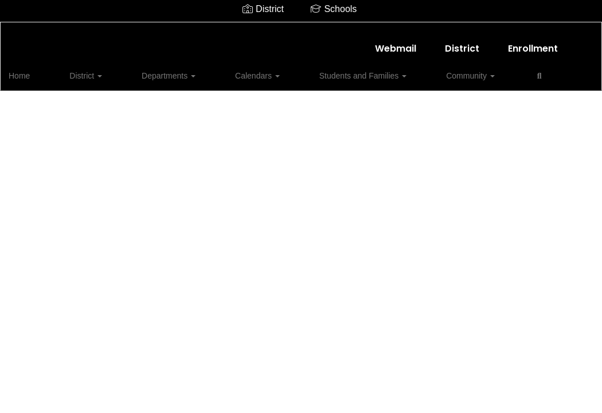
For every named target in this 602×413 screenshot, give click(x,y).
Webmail (395, 42)
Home (37, 70)
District (462, 42)
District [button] (81, 70)
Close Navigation (475, 74)
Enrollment (533, 42)
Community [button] (376, 70)
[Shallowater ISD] (301, 29)
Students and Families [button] (291, 70)
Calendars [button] (208, 70)
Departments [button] (142, 70)
